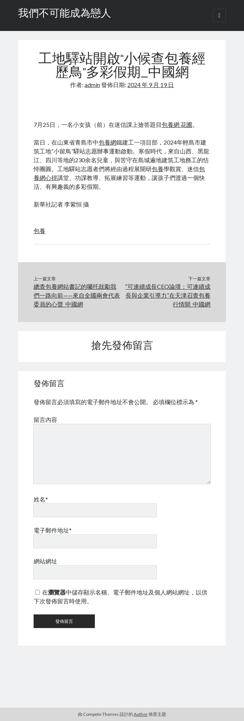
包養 (158, 168)
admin (92, 84)
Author (141, 714)
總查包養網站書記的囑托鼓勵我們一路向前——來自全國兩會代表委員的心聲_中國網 (77, 295)
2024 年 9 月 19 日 (150, 84)
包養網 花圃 (177, 124)
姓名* (41, 499)
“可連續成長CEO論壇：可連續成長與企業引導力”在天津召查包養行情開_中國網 (167, 295)
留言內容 (45, 419)
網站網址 (45, 561)
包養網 (107, 142)
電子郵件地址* (53, 530)
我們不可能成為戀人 (64, 14)
